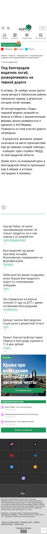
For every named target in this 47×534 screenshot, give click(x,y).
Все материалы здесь (23, 390)
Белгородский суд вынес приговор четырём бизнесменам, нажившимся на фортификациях (22, 256)
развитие (28, 528)
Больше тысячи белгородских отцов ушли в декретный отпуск (23, 321)
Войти (43, 28)
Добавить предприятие (23, 430)
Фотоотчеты (40, 36)
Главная (4, 36)
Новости (14, 36)
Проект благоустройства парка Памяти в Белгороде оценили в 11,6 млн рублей (23, 341)
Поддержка (20, 528)
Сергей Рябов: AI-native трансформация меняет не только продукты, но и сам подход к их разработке (20, 232)
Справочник (27, 36)
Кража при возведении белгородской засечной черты (20, 373)
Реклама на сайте (26, 522)
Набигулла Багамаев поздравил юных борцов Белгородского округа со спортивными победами (23, 280)
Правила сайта (19, 524)
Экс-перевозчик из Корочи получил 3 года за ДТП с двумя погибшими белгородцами (23, 302)
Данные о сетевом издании (10, 522)
